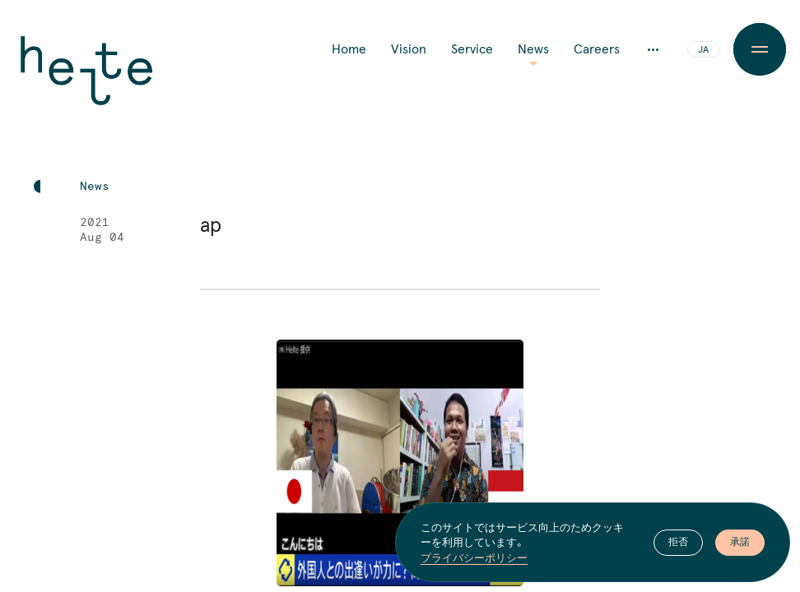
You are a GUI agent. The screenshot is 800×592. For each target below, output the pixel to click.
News (533, 49)
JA (703, 50)
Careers (597, 49)
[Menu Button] (760, 49)
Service (472, 49)
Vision (408, 49)
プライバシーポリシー (474, 557)
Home (349, 49)
